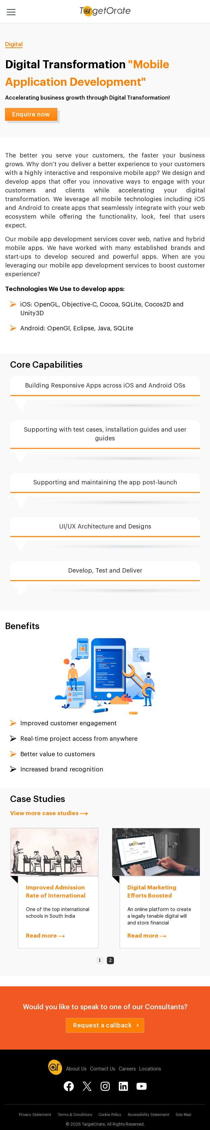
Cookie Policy (109, 1115)
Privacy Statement (35, 1115)
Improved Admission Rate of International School (56, 896)
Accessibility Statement (148, 1115)
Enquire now (31, 114)
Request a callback (106, 1025)
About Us (76, 1069)
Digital (14, 44)
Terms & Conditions (75, 1115)
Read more (45, 936)
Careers (127, 1069)
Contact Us (102, 1069)
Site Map (183, 1115)
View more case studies (49, 813)
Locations (150, 1069)
